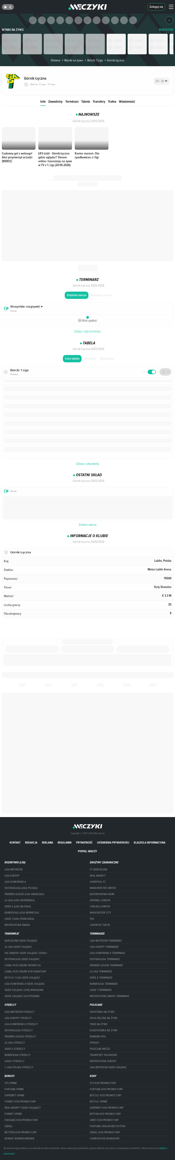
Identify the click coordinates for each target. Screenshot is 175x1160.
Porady (94, 1043)
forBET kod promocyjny (20, 1101)
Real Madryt (98, 876)
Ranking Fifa (98, 1036)
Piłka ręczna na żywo (104, 1018)
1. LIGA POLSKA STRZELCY (19, 1067)
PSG (92, 919)
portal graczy (87, 851)
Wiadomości (127, 101)
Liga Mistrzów (14, 869)
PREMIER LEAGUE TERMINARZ (106, 965)
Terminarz (72, 101)
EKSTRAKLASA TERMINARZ (105, 959)
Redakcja (31, 842)
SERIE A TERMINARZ (101, 978)
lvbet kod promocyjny (104, 1120)
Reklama (47, 842)
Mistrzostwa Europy (103, 1061)
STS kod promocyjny (103, 1083)
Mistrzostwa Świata (17, 925)
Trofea (112, 101)
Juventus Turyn (100, 925)
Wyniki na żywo (13, 30)
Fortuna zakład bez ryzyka (108, 1126)
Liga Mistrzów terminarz (106, 941)
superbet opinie (14, 1095)
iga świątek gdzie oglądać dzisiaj (26, 953)
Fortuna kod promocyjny (106, 1089)
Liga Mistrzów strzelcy (20, 1012)
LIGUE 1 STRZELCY (15, 1061)
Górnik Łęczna (114, 60)
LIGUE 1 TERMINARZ (101, 990)
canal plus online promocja (23, 965)
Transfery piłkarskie (103, 1055)
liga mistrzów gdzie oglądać (108, 1067)
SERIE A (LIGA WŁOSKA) (18, 906)
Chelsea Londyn (100, 906)
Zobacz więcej (87, 524)
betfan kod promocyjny (105, 1114)
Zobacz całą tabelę (87, 463)
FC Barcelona (98, 869)
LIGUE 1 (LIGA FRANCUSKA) (19, 919)
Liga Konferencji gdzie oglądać (25, 984)
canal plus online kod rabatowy (25, 971)
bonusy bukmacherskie (19, 1138)
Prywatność (84, 842)
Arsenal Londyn (100, 900)
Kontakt (15, 842)
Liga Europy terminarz (104, 947)
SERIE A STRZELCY (15, 1049)
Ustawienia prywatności (113, 842)
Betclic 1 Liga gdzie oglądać (22, 978)
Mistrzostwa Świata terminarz (109, 996)
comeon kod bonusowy (105, 1138)
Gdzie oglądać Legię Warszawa (24, 990)
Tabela (85, 101)
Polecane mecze (100, 1049)
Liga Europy (12, 876)
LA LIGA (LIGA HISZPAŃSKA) (20, 900)
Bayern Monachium (102, 894)
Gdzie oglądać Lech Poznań (22, 996)
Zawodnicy (55, 101)
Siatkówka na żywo (102, 1012)
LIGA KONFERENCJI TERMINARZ (107, 953)
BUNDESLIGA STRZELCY (18, 1055)
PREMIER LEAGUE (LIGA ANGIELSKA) (24, 894)
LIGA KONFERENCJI (15, 882)
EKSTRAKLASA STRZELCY (19, 1030)
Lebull (9, 1126)
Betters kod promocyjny (21, 1132)
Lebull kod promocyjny (105, 1132)
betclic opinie (98, 1101)
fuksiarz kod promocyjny (21, 1120)
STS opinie (11, 1083)
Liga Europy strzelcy (18, 1018)
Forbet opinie (13, 1114)
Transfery (99, 101)
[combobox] (162, 81)
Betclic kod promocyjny (105, 1095)
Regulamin (65, 842)
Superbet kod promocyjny (107, 1108)
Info (43, 101)
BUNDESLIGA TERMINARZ (104, 984)
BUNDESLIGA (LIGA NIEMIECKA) (22, 912)
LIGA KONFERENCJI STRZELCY (21, 1024)
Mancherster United (103, 888)
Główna (55, 60)
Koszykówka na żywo (104, 1030)
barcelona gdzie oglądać (21, 941)
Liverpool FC (98, 882)
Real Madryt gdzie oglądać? (23, 1108)
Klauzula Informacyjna (149, 842)
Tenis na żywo (99, 1024)
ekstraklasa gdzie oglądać (22, 959)
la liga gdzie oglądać (18, 947)
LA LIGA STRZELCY (15, 1043)
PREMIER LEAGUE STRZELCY (20, 1036)
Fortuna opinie (14, 1089)
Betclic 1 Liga (93, 60)
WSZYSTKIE (166, 30)
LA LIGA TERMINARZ (101, 971)
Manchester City (100, 912)
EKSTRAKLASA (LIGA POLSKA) (21, 888)
